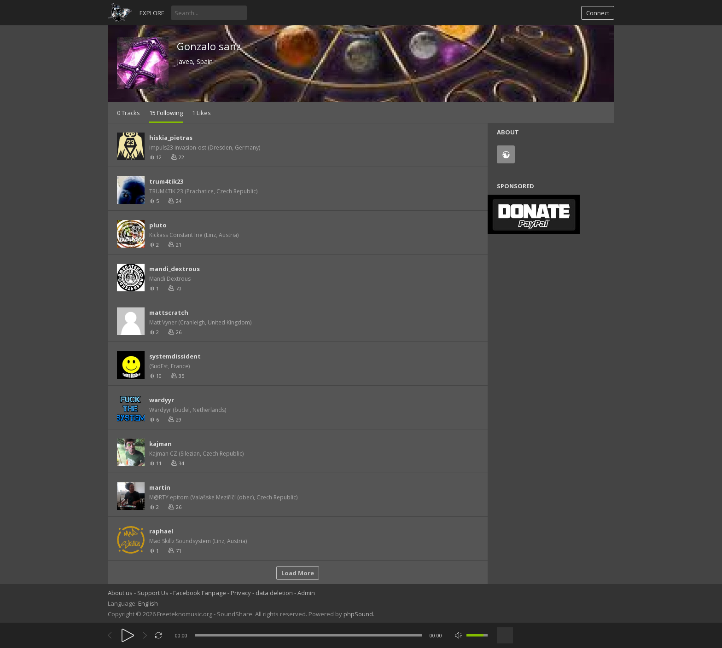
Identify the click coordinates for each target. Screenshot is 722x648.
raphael (161, 531)
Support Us (153, 593)
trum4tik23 (166, 181)
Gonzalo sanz (209, 46)
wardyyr (161, 400)
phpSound (358, 614)
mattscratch (168, 312)
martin (159, 487)
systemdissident (175, 356)
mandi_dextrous (174, 269)
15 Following (166, 113)
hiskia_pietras (170, 137)
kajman (160, 444)
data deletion (274, 593)
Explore (152, 13)
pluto (158, 225)
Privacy (241, 593)
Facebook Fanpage (199, 593)
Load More (297, 573)
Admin (306, 593)
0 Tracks (128, 113)
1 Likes (201, 113)
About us (120, 593)
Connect (597, 13)
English (148, 603)
